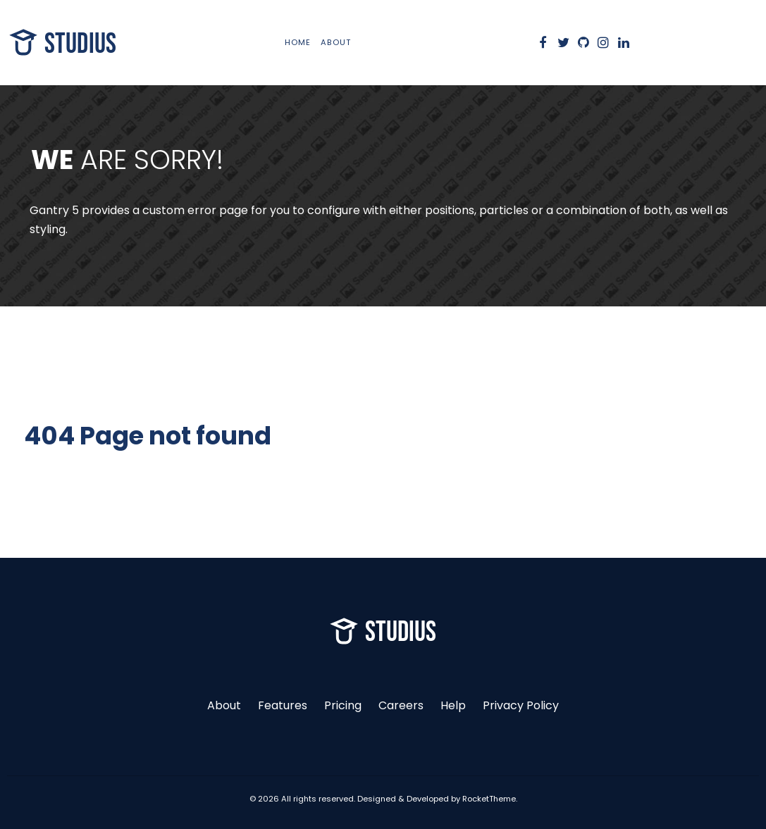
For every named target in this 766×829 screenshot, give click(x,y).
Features (282, 705)
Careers (401, 705)
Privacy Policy (521, 705)
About (224, 705)
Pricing (343, 705)
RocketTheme (489, 798)
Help (453, 705)
